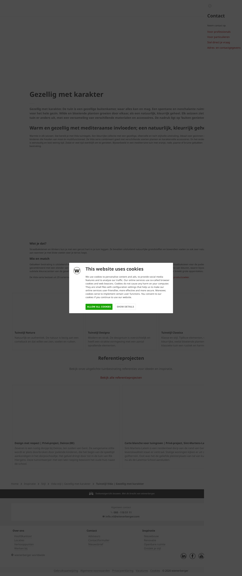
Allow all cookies (99, 306)
